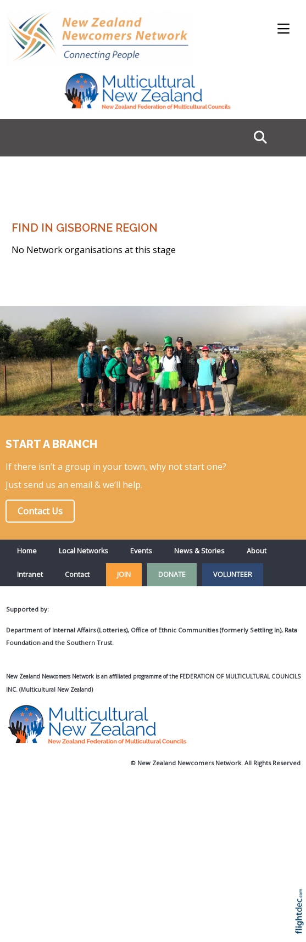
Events (141, 551)
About (256, 551)
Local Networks (83, 551)
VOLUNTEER (232, 574)
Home (27, 551)
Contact (77, 574)
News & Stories (199, 551)
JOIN (124, 574)
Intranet (30, 574)
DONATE (172, 574)
